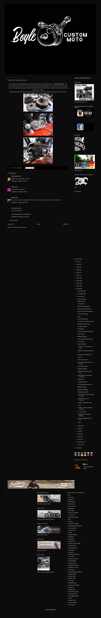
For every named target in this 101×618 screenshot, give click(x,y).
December (81, 291)
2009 (77, 288)
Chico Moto (71, 510)
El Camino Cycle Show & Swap (85, 339)
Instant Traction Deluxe (74, 543)
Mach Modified (72, 561)
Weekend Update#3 (83, 392)
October (80, 296)
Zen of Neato (71, 605)
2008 (77, 448)
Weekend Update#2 (83, 389)
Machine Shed (72, 563)
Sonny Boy (71, 580)
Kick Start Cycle (72, 545)
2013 (77, 278)
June (79, 431)
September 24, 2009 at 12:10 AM (20, 216)
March (80, 439)
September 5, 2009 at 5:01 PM (19, 181)
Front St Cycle (71, 530)
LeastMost (71, 552)
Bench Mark (81, 379)
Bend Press (71, 497)
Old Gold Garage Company (75, 572)
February (80, 442)
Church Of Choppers (73, 512)
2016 (77, 270)
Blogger (54, 609)
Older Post (65, 224)
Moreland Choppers (73, 565)
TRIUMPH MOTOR (82, 382)
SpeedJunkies (71, 589)
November (81, 294)
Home (38, 224)
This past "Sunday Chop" (84, 306)
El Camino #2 (81, 341)
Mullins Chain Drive (73, 567)
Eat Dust (70, 521)
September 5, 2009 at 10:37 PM (19, 202)
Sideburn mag (71, 578)
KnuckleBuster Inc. (73, 548)
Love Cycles (71, 556)
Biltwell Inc (71, 499)
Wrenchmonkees (72, 602)
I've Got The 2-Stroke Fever (85, 354)
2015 (77, 272)
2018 (77, 264)
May (79, 434)
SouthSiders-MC (72, 583)
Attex (79, 316)
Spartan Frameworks (73, 585)
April (79, 436)
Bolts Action (71, 504)
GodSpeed (71, 537)
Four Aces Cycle (72, 528)
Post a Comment (14, 220)
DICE (69, 519)
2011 (77, 283)
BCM (86, 464)
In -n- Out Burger (82, 411)
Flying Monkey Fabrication (75, 526)
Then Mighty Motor (73, 596)
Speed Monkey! (82, 344)
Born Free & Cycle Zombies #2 (85, 311)
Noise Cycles (71, 569)
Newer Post (11, 224)
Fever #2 (80, 357)
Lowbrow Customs (73, 559)
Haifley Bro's (71, 541)
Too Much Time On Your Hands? (86, 321)
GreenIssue (71, 539)
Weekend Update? (82, 369)
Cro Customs (71, 515)
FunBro (70, 532)
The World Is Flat (72, 594)
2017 (77, 267)
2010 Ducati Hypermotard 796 (85, 331)
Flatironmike (14, 176)
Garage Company (72, 534)
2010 (77, 286)
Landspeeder (81, 329)
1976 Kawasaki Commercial (85, 384)
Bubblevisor (71, 508)
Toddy (69, 598)
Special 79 (71, 587)
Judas (13, 187)
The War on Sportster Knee (84, 402)
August (80, 425)
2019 (77, 262)
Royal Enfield (81, 304)
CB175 (79, 422)
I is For (79, 405)
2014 (77, 275)
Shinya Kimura (72, 576)
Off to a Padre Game (83, 359)
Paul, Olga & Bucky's (83, 366)
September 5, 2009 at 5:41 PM (19, 192)
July (79, 428)
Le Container (71, 550)
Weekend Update (82, 336)
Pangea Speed (72, 574)
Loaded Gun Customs (73, 554)
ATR (69, 495)
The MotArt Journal (73, 591)
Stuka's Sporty (81, 334)
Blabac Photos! (81, 301)
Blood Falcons (71, 502)
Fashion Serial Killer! (73, 523)
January (80, 444)
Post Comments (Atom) (20, 227)
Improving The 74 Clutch (84, 324)
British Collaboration (83, 319)
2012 (77, 280)
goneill (13, 197)
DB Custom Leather (73, 517)
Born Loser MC (72, 506)
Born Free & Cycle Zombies (84, 309)
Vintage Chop (71, 600)
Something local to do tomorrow (83, 399)
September (81, 299)
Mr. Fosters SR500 (82, 326)
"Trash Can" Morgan (83, 314)
